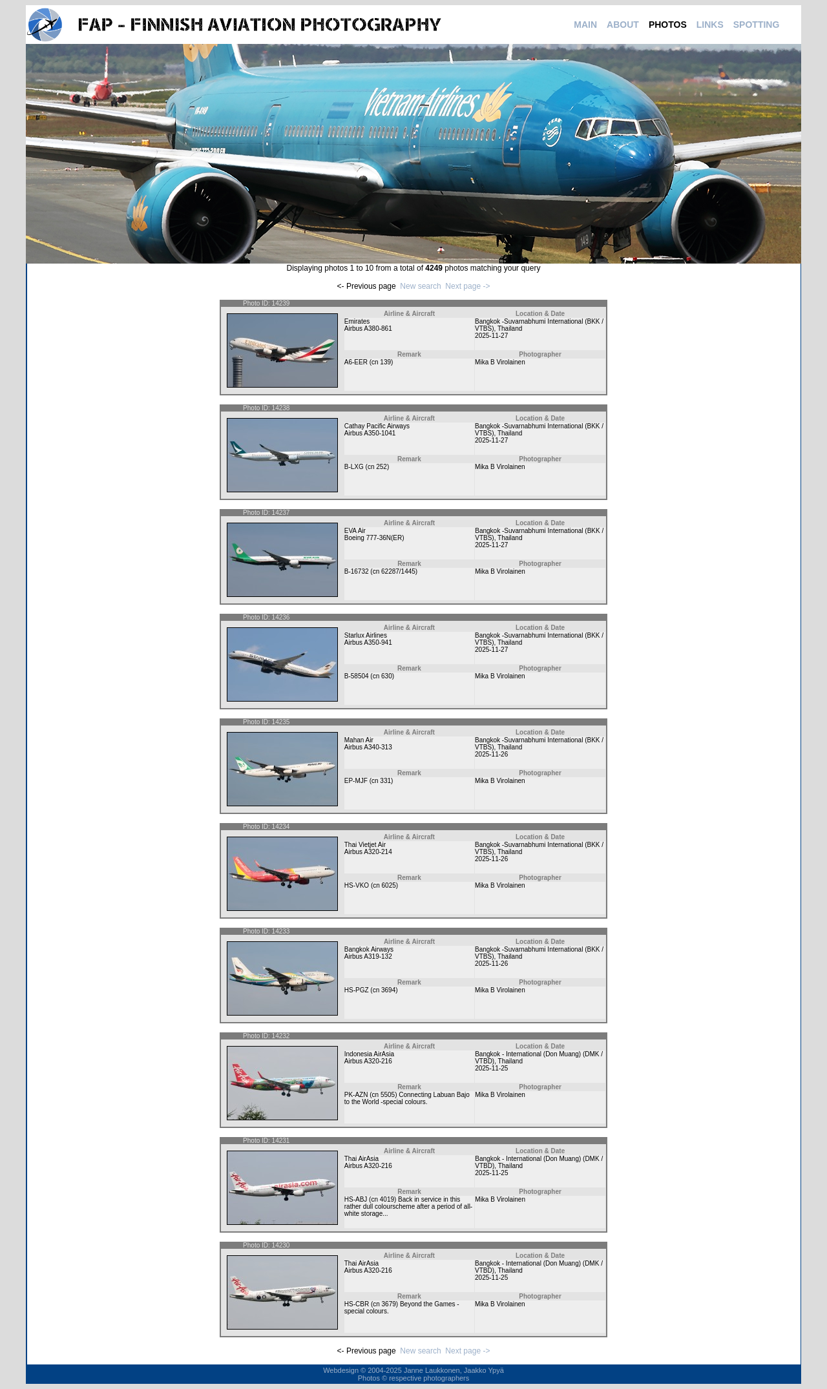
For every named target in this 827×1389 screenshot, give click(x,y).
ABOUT (623, 24)
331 (385, 780)
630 (386, 676)
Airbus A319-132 (368, 956)
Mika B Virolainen (500, 362)
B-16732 (356, 571)
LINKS (710, 24)
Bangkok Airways (368, 949)
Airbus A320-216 (368, 1061)
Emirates (357, 321)
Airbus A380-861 (368, 328)
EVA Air (355, 530)
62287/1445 (398, 571)
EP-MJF (356, 780)
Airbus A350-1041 (370, 433)
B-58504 (356, 676)
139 (385, 362)
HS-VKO (356, 885)
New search (420, 286)
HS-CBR (356, 1304)
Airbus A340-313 (368, 747)
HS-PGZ (356, 990)
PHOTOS (668, 24)
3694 (388, 990)
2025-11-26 (491, 754)
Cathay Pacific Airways (377, 426)
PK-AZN (356, 1094)
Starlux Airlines (365, 635)
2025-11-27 (491, 335)
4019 (387, 1199)
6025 (389, 885)
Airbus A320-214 (368, 851)
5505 (388, 1094)
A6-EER (356, 362)
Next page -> (467, 286)
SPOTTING (756, 24)
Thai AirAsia (361, 1158)
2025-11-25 (491, 1068)
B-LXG (354, 466)
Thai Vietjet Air (365, 844)
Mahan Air (358, 740)
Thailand (509, 328)
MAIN (585, 24)
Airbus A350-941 (368, 642)
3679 (389, 1304)
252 (381, 466)
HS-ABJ (356, 1199)
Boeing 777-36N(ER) (374, 537)
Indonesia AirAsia (369, 1054)
